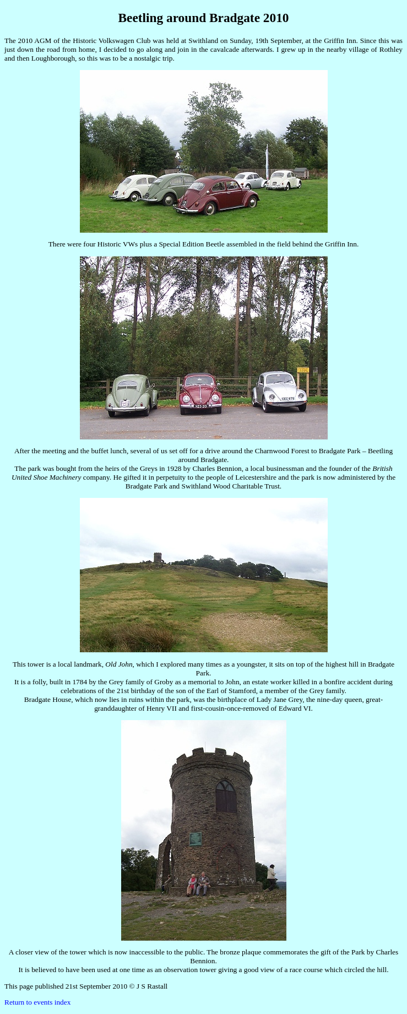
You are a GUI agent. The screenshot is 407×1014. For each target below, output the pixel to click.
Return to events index (37, 1002)
